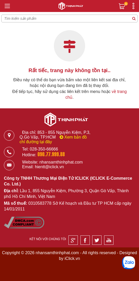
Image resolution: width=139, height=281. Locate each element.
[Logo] (69, 6)
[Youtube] (108, 240)
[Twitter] (97, 240)
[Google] (73, 240)
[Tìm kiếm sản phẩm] (133, 18)
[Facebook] (85, 240)
